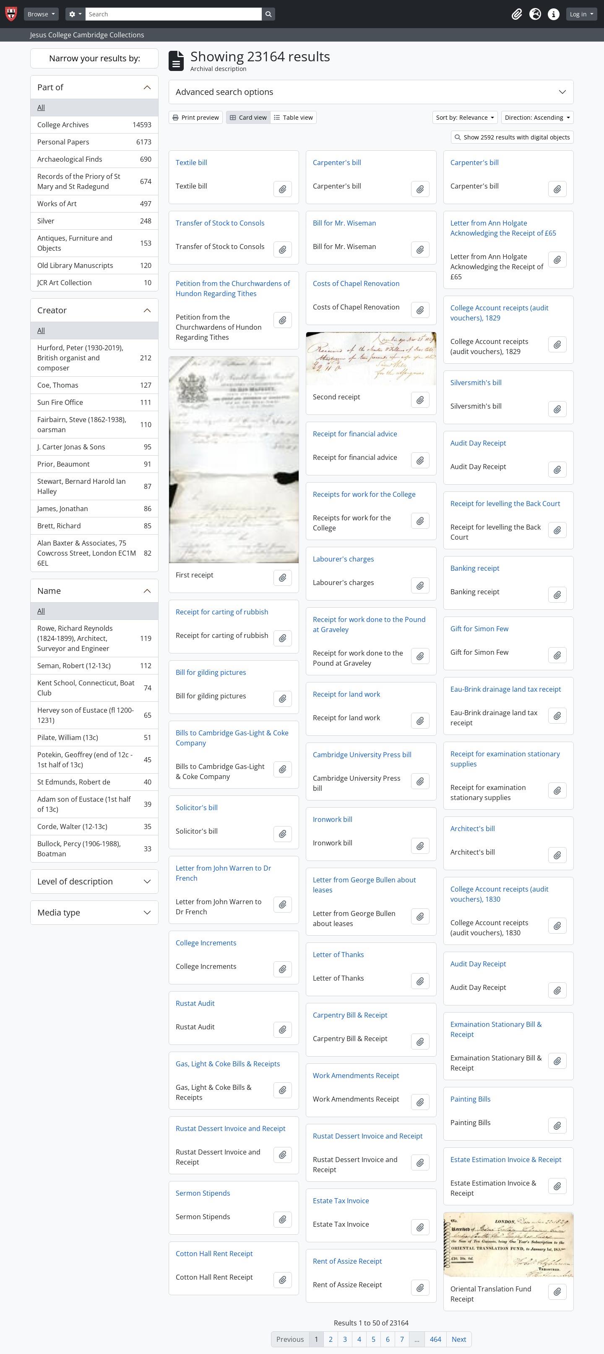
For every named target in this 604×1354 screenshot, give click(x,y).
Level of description (75, 881)
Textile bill (191, 162)
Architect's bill (472, 828)
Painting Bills (470, 1099)
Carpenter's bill (337, 162)
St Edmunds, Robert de (94, 784)
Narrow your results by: (94, 58)
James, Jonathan (94, 510)
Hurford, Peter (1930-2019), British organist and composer (94, 358)
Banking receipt (475, 568)
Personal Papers (94, 144)
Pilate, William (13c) (94, 739)
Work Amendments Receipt (356, 1075)
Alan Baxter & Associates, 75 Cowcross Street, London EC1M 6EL (94, 553)
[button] (517, 14)
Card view (248, 117)
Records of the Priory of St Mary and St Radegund (94, 181)
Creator (52, 310)
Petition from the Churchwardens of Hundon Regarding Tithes (233, 288)
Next (459, 1339)
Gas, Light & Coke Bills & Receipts (228, 1063)
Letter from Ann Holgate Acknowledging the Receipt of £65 (503, 228)
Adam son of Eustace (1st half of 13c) (94, 804)
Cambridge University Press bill (362, 754)
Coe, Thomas (94, 387)
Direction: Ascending (535, 117)
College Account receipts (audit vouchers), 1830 (499, 894)
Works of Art (94, 206)
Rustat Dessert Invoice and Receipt (231, 1128)
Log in (579, 14)
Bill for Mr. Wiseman (344, 223)
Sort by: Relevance (462, 117)
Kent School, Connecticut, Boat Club (94, 688)
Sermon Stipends (203, 1193)
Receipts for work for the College (364, 494)
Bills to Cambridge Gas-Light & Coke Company (232, 738)
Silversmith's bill (476, 382)
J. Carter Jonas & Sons (94, 449)
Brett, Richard (94, 528)
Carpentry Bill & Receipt (350, 1015)
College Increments (206, 942)
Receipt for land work (346, 694)
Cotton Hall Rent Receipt (214, 1253)
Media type (58, 912)
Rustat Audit (195, 1003)
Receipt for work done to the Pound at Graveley (369, 624)
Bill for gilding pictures (211, 672)
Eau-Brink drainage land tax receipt (505, 689)
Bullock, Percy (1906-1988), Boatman (94, 848)
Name (49, 590)
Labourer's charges (343, 559)
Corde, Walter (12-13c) (94, 828)
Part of (50, 87)
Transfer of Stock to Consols (220, 223)
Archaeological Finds (94, 161)
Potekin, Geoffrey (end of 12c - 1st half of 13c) (94, 759)
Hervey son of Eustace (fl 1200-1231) (94, 715)
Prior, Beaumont (94, 466)
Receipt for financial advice (355, 433)
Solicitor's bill (197, 807)
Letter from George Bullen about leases (364, 885)
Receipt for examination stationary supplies (505, 759)
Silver (94, 223)
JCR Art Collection (94, 284)
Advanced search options (224, 91)
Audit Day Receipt (478, 443)
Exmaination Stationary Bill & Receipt (496, 1029)
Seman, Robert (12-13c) (94, 667)
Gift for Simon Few (479, 628)
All (41, 107)
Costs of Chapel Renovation (356, 283)
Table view (293, 117)
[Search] (173, 14)
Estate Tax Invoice (341, 1200)
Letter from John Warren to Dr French (223, 873)
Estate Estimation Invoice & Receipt (506, 1159)
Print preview (195, 117)
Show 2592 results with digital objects (512, 137)
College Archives (94, 127)
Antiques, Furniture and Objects (94, 243)
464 (435, 1339)
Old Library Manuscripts (94, 267)
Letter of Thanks (338, 954)
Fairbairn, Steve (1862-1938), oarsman (94, 424)
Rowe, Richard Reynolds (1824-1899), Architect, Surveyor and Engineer (94, 638)
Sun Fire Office (94, 404)
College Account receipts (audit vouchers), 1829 (499, 313)
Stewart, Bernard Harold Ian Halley (94, 486)
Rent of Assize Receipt (347, 1261)
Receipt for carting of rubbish (222, 612)
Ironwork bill (332, 819)
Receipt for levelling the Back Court (505, 503)
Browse (39, 14)
